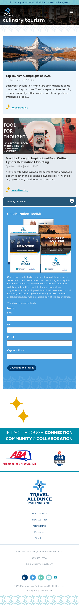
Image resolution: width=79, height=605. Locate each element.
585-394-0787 (39, 558)
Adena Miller (16, 166)
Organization (15, 350)
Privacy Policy (33, 590)
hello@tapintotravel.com (39, 564)
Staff (11, 80)
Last (9, 325)
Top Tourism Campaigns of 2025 (28, 76)
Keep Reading (19, 107)
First (9, 313)
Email (11, 337)
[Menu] (71, 11)
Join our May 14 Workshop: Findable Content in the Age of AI (39, 2)
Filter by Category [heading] (15, 202)
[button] (72, 201)
